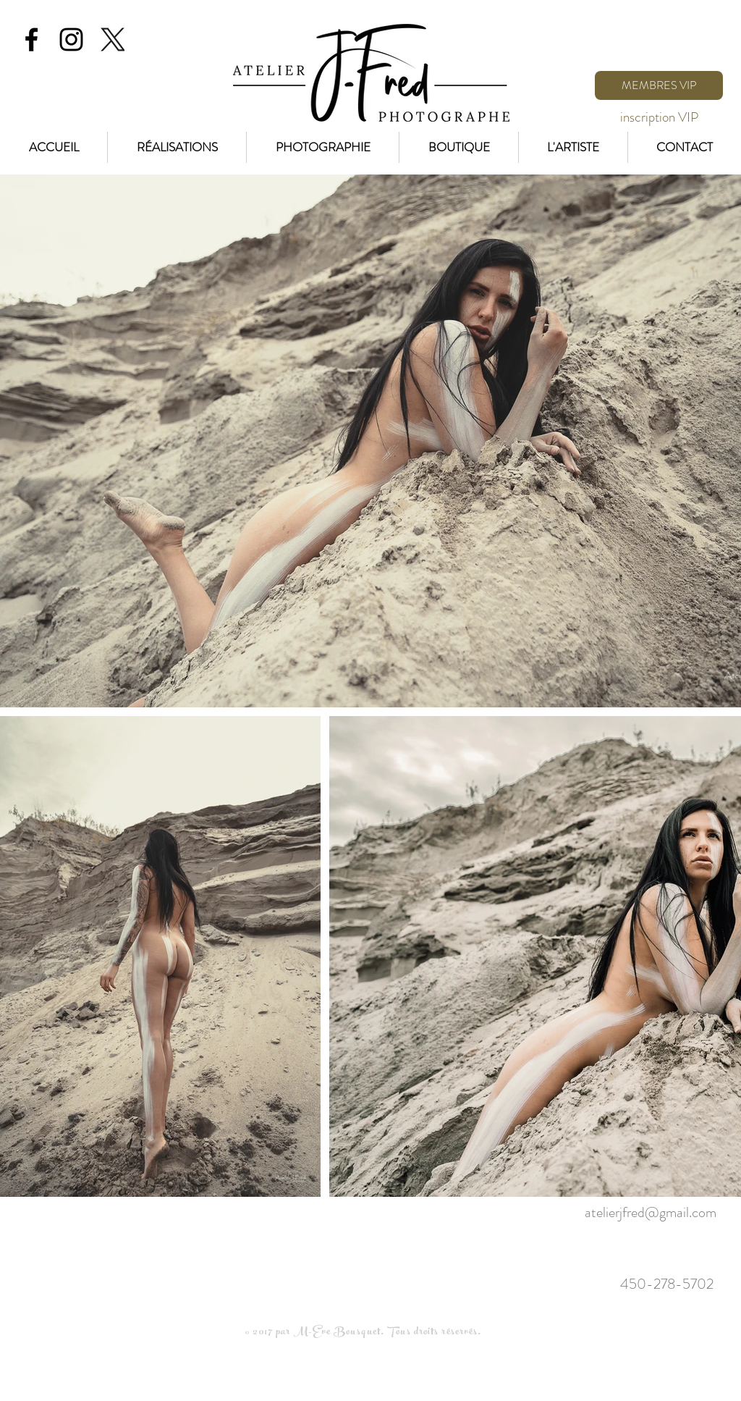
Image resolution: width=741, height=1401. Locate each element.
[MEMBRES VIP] (659, 85)
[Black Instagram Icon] (71, 39)
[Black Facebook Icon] (31, 39)
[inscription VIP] (659, 117)
